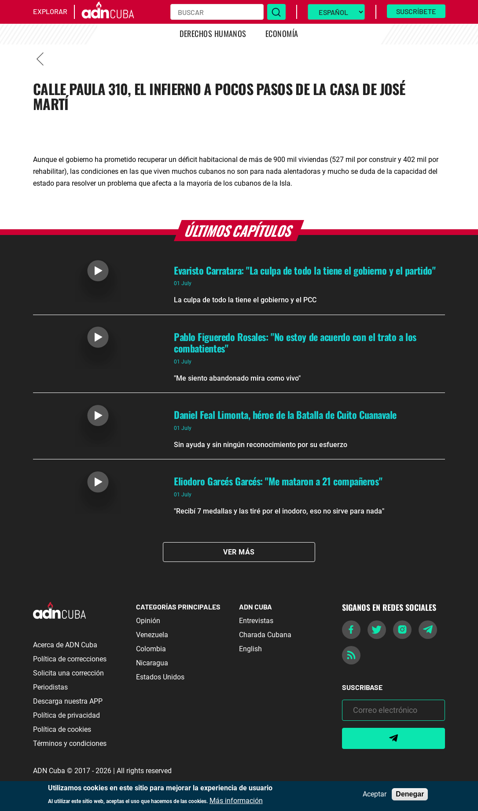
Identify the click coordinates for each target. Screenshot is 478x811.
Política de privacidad (66, 715)
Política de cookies (62, 729)
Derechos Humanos (213, 33)
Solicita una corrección (68, 673)
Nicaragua (152, 663)
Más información (236, 801)
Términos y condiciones (70, 743)
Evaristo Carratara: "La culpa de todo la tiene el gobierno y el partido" (304, 270)
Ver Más (238, 552)
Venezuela (152, 635)
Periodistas (50, 687)
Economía (281, 33)
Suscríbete (416, 11)
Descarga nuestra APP (68, 701)
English (250, 649)
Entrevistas (256, 621)
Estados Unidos (160, 677)
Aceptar (374, 794)
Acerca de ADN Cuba (65, 645)
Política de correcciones (70, 659)
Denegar (410, 794)
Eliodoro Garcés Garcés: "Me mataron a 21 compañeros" (278, 481)
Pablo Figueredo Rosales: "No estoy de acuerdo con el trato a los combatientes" (295, 342)
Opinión (148, 621)
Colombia (151, 649)
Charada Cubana (265, 635)
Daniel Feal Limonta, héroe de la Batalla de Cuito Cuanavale (285, 414)
